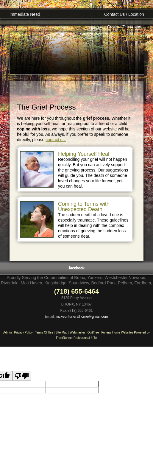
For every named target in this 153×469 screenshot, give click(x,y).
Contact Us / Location (124, 14)
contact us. (56, 139)
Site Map (61, 332)
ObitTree (93, 332)
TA (95, 337)
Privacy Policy (23, 332)
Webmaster (77, 332)
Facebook (76, 268)
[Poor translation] (21, 376)
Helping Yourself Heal (83, 154)
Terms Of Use (44, 332)
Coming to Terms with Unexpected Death (84, 206)
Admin (7, 332)
